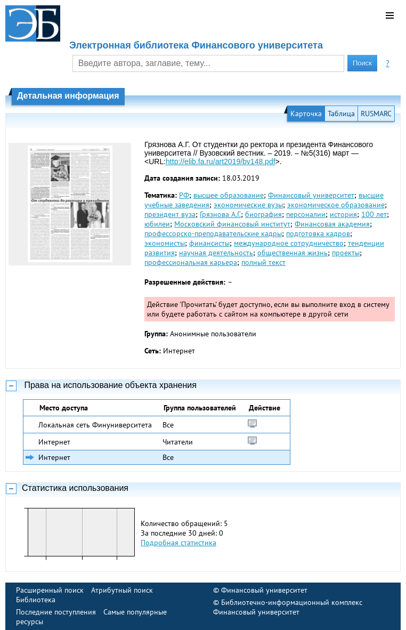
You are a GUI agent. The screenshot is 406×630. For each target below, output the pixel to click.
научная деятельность (216, 252)
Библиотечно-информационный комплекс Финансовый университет (287, 607)
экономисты (164, 243)
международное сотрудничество (289, 243)
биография (263, 214)
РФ (184, 195)
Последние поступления (56, 612)
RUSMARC (376, 113)
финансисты (209, 243)
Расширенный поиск (50, 590)
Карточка (306, 113)
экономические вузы (248, 204)
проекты (346, 252)
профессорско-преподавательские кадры (213, 233)
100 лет (374, 214)
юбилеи (157, 224)
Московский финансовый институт (232, 224)
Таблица (341, 113)
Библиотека (35, 599)
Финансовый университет (311, 195)
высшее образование (228, 195)
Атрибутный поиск (122, 590)
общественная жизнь (292, 252)
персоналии (306, 214)
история (343, 214)
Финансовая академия (332, 224)
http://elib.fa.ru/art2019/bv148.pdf (220, 161)
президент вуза (170, 214)
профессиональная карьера (190, 262)
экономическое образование (336, 204)
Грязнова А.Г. (220, 214)
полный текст (263, 262)
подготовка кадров (318, 233)
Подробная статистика (178, 542)
